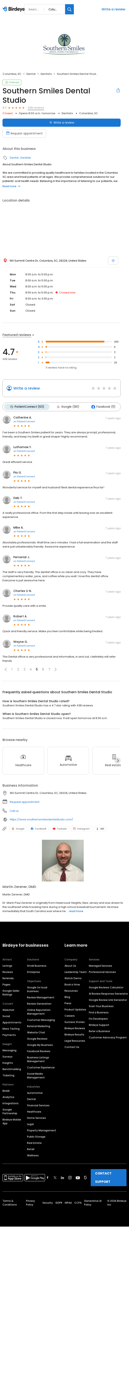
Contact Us (71, 1047)
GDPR (58, 1203)
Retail (30, 1149)
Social (6, 1016)
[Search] (69, 9)
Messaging (9, 1050)
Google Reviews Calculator (106, 987)
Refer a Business (99, 1031)
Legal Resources (74, 1041)
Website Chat (36, 1032)
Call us (14, 811)
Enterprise (33, 972)
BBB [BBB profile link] (100, 828)
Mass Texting (11, 1028)
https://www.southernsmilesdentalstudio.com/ (41, 819)
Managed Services (100, 966)
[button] (6, 669)
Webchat (8, 1010)
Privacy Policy (30, 1202)
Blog (67, 997)
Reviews (7, 972)
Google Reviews (37, 1038)
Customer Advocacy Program (108, 1037)
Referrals (8, 978)
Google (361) (67, 407)
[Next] (117, 760)
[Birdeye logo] (14, 9)
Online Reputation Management (39, 1011)
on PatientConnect (24, 421)
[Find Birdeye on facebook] (47, 1177)
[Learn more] (64, 860)
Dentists (46, 74)
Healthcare (34, 1111)
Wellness (33, 1155)
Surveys (7, 1056)
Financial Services (38, 1105)
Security (47, 1203)
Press (67, 1003)
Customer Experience (41, 1067)
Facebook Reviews (38, 1051)
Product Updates (75, 1009)
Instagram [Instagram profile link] (81, 828)
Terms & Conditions (9, 1202)
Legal (30, 1124)
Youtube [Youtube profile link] (60, 828)
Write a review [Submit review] (61, 122)
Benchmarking (11, 1069)
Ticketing (8, 1075)
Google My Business (40, 1045)
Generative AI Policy (93, 1202)
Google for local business (37, 989)
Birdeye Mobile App (11, 1121)
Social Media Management (36, 1075)
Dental (31, 74)
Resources (71, 991)
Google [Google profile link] (18, 828)
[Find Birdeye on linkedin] (62, 1177)
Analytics (8, 1097)
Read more (11, 186)
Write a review (113, 9)
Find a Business (99, 1012)
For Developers (98, 1018)
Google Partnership (9, 1111)
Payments (9, 1035)
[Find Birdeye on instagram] (70, 1177)
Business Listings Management (38, 1059)
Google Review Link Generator (108, 1000)
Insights (7, 1063)
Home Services (36, 1118)
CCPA (78, 1203)
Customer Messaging (41, 1020)
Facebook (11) (103, 407)
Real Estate (34, 1143)
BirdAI (6, 1091)
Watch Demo (73, 978)
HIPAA (68, 1203)
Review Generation (39, 1003)
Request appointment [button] (24, 802)
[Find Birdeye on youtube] (78, 1177)
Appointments (11, 1022)
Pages (6, 984)
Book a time (72, 984)
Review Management (40, 997)
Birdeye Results (74, 1034)
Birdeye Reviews (74, 1028)
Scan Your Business (101, 1006)
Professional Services (102, 972)
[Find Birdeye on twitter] (55, 1177)
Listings (7, 966)
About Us (70, 966)
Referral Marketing (38, 1026)
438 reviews (36, 108)
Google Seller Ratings (10, 992)
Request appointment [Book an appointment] (24, 133)
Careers (69, 1016)
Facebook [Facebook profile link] (38, 828)
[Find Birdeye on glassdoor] (85, 1177)
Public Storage (36, 1136)
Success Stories (74, 1022)
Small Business (36, 966)
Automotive (35, 1093)
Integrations (10, 1103)
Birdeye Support (99, 1025)
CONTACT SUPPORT (103, 1177)
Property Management (41, 1130)
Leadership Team (75, 972)
